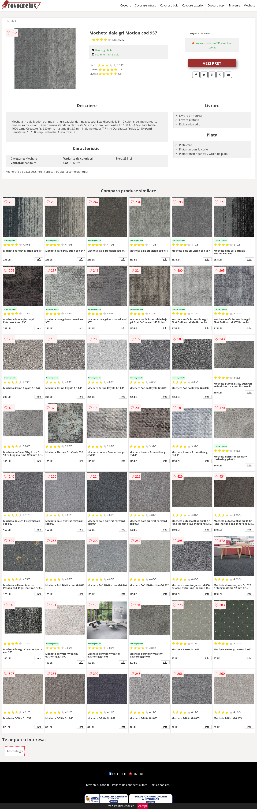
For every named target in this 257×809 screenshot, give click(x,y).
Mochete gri (15, 751)
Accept (142, 806)
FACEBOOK (118, 774)
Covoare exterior (193, 5)
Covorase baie (169, 5)
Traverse (234, 5)
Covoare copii (216, 5)
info (39, 259)
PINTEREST (138, 774)
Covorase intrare (145, 5)
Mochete (249, 5)
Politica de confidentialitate (129, 785)
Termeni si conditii (98, 785)
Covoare (125, 5)
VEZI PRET (212, 63)
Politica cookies (160, 785)
